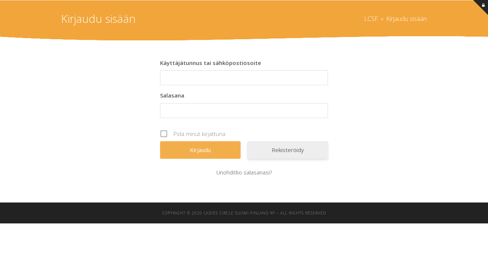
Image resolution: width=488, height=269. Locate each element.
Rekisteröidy (288, 150)
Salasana (172, 95)
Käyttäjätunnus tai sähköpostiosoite (210, 63)
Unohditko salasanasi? (244, 172)
